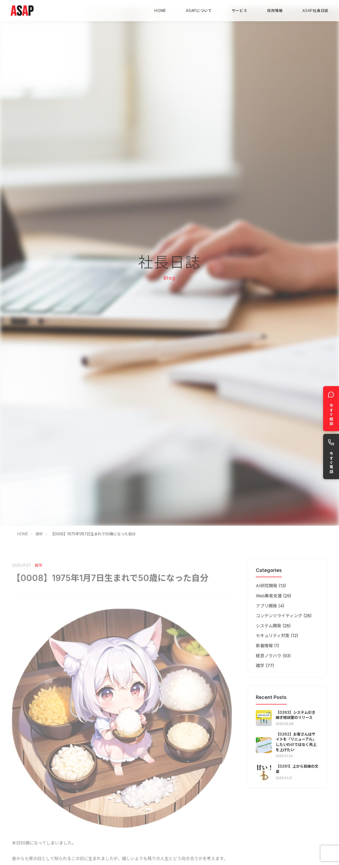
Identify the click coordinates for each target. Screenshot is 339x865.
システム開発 (268, 625)
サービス (239, 10)
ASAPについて (199, 10)
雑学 (39, 534)
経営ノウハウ (268, 655)
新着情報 (264, 645)
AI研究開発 (266, 585)
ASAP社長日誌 (315, 10)
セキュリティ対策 (272, 635)
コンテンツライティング (279, 615)
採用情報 (275, 10)
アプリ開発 (266, 605)
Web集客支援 (269, 595)
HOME (160, 10)
